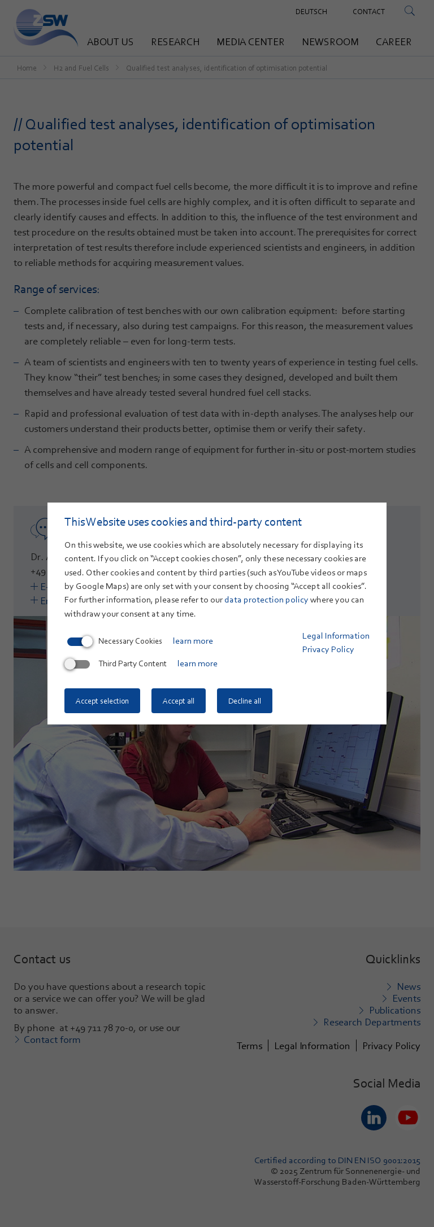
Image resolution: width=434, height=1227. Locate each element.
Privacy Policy (328, 649)
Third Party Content (117, 663)
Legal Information (336, 636)
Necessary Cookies (114, 641)
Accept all (178, 700)
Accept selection (102, 700)
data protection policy (266, 600)
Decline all (244, 700)
